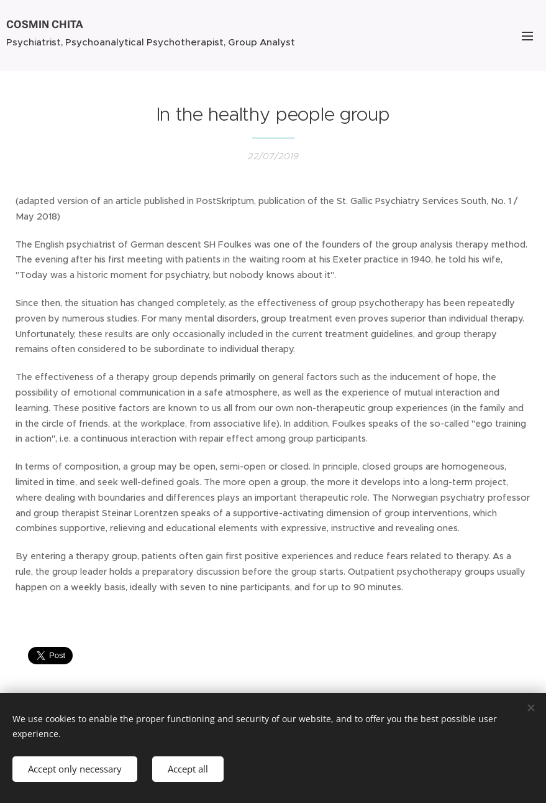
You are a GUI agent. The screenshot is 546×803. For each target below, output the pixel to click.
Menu (527, 36)
